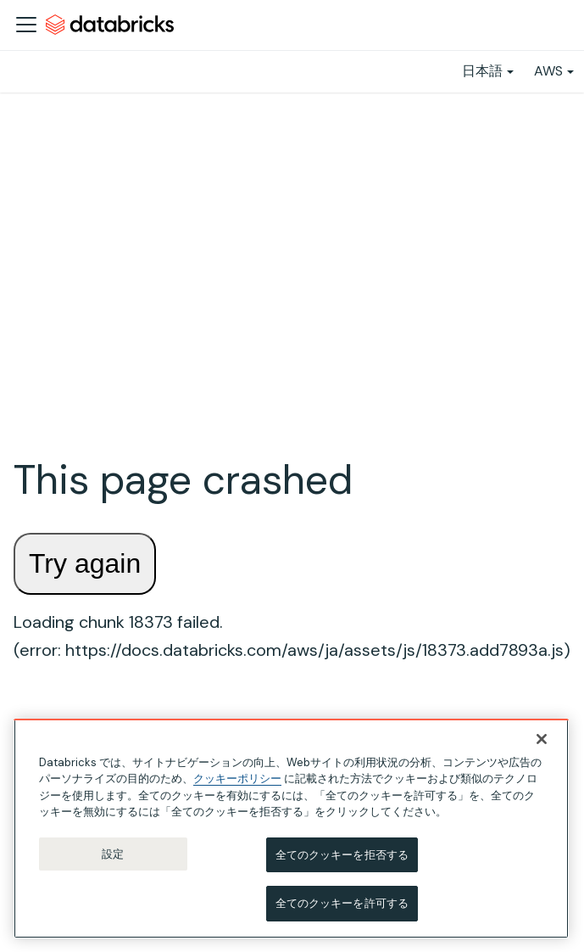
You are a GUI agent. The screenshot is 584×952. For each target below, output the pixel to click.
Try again (85, 563)
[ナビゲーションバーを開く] (26, 24)
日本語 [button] (482, 71)
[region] (291, 830)
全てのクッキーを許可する (342, 905)
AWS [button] (548, 71)
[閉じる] (541, 740)
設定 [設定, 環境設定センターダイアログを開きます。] (113, 855)
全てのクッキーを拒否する (342, 856)
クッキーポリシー (237, 780)
